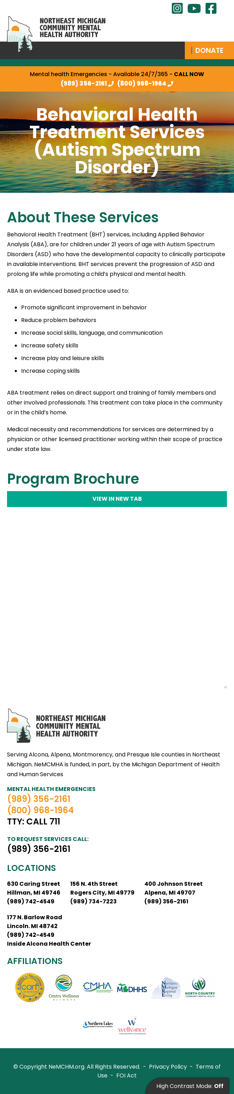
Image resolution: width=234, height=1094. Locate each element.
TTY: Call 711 (33, 821)
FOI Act (126, 1075)
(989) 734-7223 (93, 901)
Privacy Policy (168, 1067)
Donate (209, 50)
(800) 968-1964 (141, 83)
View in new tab (117, 499)
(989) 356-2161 (84, 83)
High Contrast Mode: (189, 1086)
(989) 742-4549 (30, 901)
